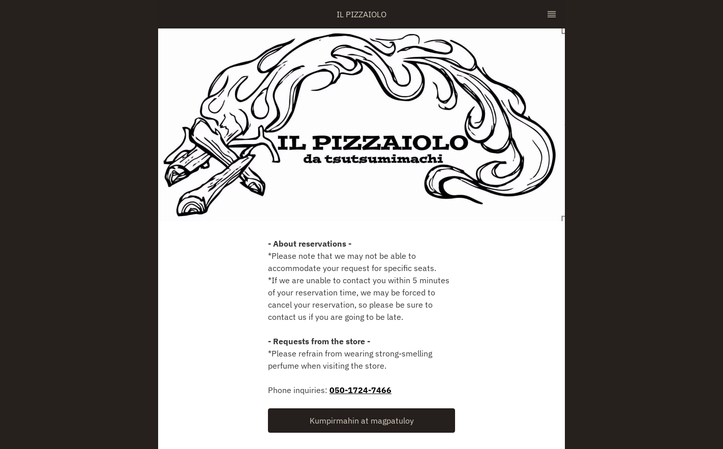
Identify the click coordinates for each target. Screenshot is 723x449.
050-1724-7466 (360, 390)
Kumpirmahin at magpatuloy (362, 420)
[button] (361, 420)
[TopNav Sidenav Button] (551, 14)
